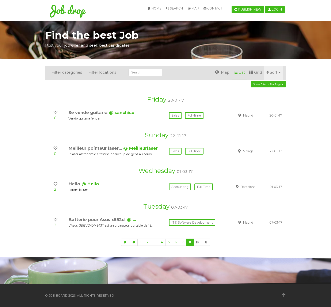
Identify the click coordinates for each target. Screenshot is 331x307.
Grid (255, 72)
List (239, 72)
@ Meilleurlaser (140, 148)
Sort (273, 72)
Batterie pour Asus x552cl (97, 219)
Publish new (247, 9)
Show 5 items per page (268, 84)
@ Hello (90, 183)
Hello (74, 183)
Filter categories (67, 72)
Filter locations (102, 72)
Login (275, 9)
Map (193, 8)
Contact (212, 8)
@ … (131, 219)
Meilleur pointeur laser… (95, 148)
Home (154, 8)
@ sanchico (121, 112)
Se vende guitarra (88, 112)
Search (174, 8)
